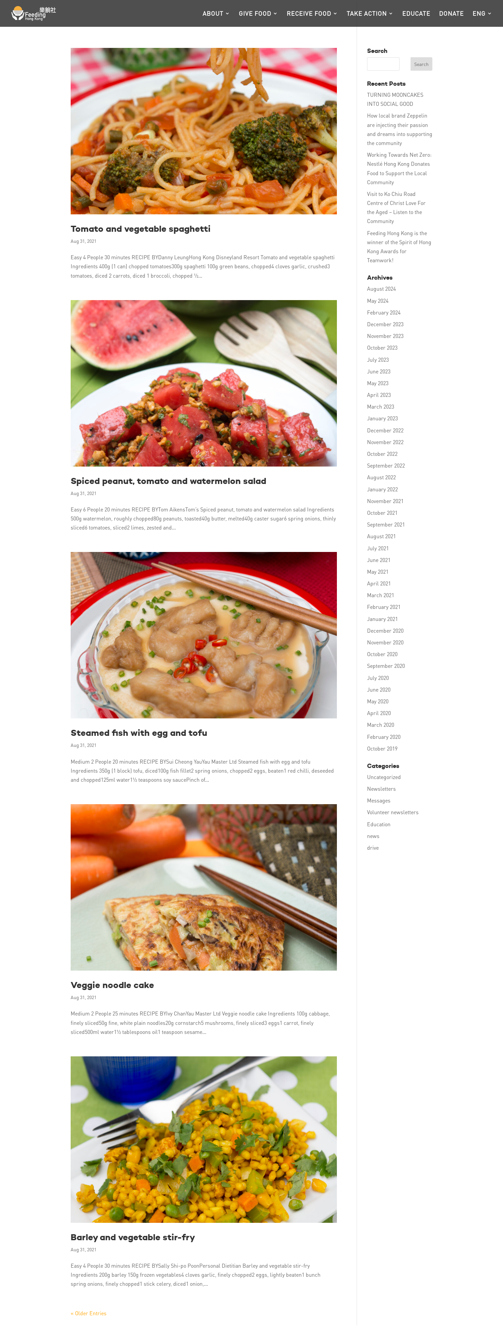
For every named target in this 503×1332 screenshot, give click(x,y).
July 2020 (378, 677)
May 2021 (377, 571)
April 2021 (379, 583)
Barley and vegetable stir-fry (133, 1237)
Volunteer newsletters (393, 812)
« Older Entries (88, 1313)
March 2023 (380, 406)
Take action (367, 14)
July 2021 (378, 548)
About (213, 14)
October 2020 (382, 653)
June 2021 (378, 559)
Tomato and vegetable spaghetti (141, 228)
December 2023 (385, 324)
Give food (255, 14)
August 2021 (381, 536)
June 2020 (378, 689)
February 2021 (384, 606)
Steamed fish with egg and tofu (139, 732)
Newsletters (381, 788)
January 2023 (382, 418)
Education (378, 824)
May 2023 (377, 383)
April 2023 (379, 394)
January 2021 (382, 618)
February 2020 (384, 736)
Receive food (309, 14)
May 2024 (377, 300)
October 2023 (382, 347)
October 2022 (382, 453)
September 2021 (386, 524)
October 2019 (382, 748)
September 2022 (386, 465)
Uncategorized (384, 776)
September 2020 (386, 665)
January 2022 (382, 489)
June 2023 (378, 371)
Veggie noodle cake (112, 985)
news (373, 835)
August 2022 (381, 477)
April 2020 (379, 712)
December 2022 (385, 430)
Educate (416, 14)
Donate (451, 14)
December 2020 (385, 630)
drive (373, 847)
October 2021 (382, 512)
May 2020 (377, 701)
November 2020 (385, 642)
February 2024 (384, 312)
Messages (378, 800)
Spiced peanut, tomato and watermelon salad (168, 481)
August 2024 (381, 288)
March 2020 (380, 724)
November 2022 (385, 441)
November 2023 (385, 335)
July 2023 (378, 359)
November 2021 (385, 500)
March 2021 (380, 595)
